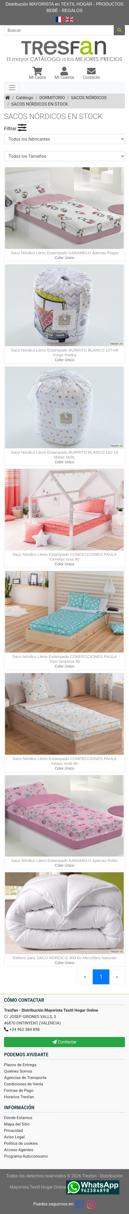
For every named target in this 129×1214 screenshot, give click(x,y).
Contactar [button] (64, 1042)
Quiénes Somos (18, 1071)
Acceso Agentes (18, 1149)
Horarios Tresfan (19, 1096)
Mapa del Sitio (17, 1124)
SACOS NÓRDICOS (89, 97)
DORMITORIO (52, 97)
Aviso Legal (14, 1137)
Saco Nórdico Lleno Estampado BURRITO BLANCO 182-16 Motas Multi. (64, 454)
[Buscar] (59, 30)
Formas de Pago (18, 1090)
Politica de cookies (21, 1143)
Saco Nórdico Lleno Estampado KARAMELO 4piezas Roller (64, 860)
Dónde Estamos (18, 1117)
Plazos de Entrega (20, 1064)
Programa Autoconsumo (26, 1156)
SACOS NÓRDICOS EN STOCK (39, 104)
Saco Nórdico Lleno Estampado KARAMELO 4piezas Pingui (64, 252)
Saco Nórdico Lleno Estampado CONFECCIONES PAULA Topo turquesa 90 (64, 659)
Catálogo (24, 97)
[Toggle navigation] (12, 87)
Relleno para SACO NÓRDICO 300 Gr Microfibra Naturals (65, 957)
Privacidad (13, 1130)
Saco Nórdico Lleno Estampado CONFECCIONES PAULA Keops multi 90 (64, 761)
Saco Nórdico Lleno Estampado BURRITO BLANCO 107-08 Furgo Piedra (64, 352)
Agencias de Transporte (25, 1077)
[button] (37, 74)
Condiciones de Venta (23, 1084)
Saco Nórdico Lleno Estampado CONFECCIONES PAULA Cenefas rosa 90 (64, 556)
